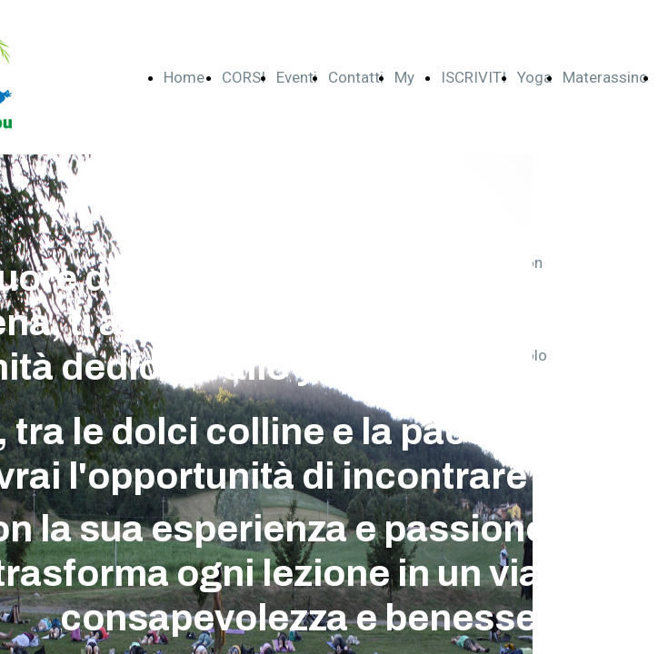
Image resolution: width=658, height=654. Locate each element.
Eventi (296, 77)
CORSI (243, 77)
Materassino (605, 77)
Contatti (356, 77)
